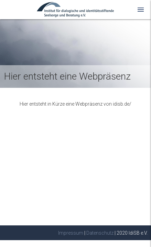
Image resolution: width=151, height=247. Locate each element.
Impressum (70, 233)
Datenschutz (100, 233)
